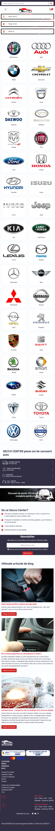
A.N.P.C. (3, 779)
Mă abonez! (28, 553)
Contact (4, 781)
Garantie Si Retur (7, 774)
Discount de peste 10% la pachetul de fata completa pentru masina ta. (30, 494)
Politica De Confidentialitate (10, 785)
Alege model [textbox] (12, 24)
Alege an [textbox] (11, 31)
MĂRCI (3, 764)
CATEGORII (5, 761)
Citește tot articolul (9, 614)
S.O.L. (3, 792)
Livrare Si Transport (8, 777)
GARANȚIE (5, 766)
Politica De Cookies (8, 787)
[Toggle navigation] (5, 9)
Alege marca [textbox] (12, 16)
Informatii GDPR (6, 790)
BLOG (3, 768)
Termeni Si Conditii (7, 772)
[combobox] (30, 16)
